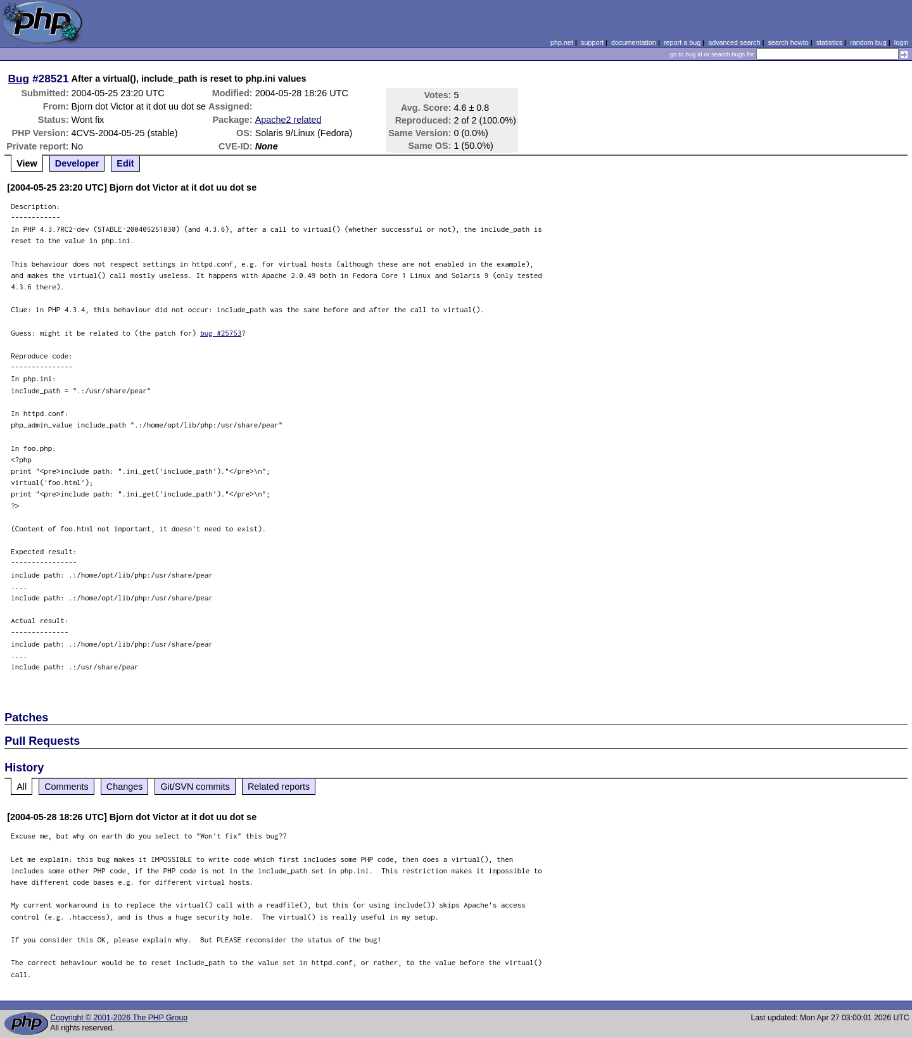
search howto (788, 42)
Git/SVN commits (195, 787)
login (901, 42)
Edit (125, 163)
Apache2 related (288, 120)
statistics (829, 42)
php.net (561, 42)
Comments (66, 787)
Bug (19, 78)
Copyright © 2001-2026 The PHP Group (118, 1017)
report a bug (682, 42)
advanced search (734, 42)
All (21, 787)
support (592, 42)
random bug (868, 42)
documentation (633, 42)
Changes (124, 787)
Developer (77, 163)
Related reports (279, 787)
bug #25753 (220, 333)
